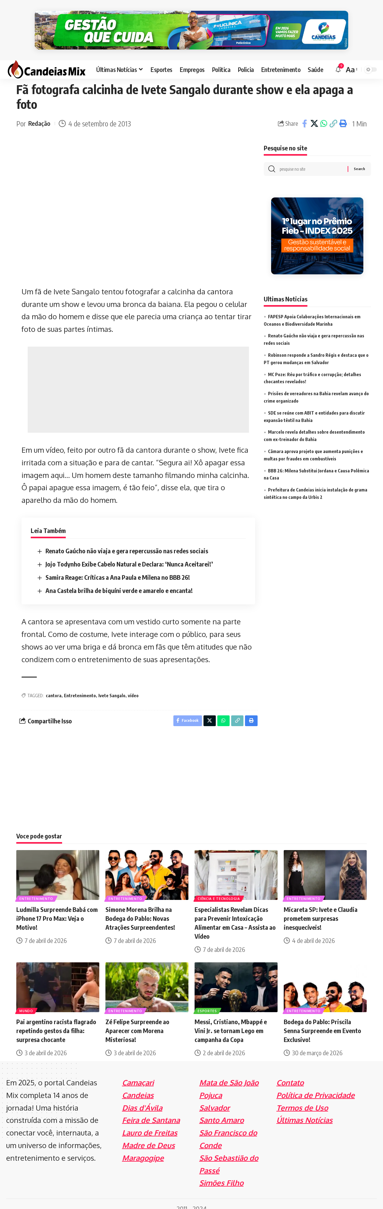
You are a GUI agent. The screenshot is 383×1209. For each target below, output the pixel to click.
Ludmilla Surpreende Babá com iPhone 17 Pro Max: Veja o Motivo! (57, 908)
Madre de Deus (148, 1135)
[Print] (342, 112)
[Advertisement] (138, 379)
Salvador (214, 1098)
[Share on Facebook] (304, 112)
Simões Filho (221, 1173)
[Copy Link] (333, 112)
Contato (290, 1073)
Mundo (27, 1001)
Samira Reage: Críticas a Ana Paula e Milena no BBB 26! (117, 566)
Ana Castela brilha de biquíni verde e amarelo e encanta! (119, 579)
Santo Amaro (221, 1111)
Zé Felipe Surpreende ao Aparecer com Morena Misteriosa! (137, 1021)
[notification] (338, 58)
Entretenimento (80, 684)
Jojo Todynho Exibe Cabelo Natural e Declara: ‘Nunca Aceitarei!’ (129, 553)
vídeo (133, 684)
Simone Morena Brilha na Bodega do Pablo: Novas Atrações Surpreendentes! (140, 908)
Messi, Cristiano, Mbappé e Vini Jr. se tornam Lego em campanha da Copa (231, 1021)
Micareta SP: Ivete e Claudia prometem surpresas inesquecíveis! (320, 908)
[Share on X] (314, 112)
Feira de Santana (151, 1111)
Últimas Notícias (304, 1111)
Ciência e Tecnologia (219, 888)
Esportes (208, 1001)
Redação (40, 112)
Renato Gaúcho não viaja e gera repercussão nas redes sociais (126, 539)
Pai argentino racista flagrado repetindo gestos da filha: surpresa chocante (56, 1021)
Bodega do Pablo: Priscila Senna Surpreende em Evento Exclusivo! (322, 1021)
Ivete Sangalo (111, 684)
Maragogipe (143, 1148)
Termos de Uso (302, 1098)
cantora (53, 684)
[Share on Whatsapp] (323, 112)
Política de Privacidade (315, 1085)
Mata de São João (229, 1073)
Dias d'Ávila (142, 1098)
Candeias (138, 1085)
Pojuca (210, 1085)
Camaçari (138, 1073)
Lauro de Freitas (149, 1123)
